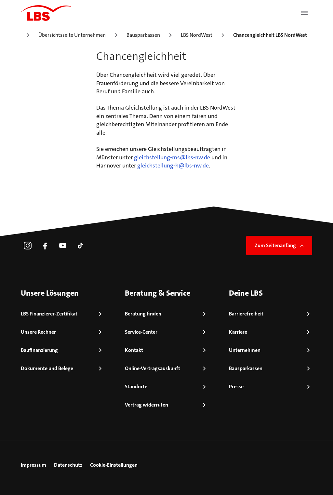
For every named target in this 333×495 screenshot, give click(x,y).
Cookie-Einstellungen (114, 465)
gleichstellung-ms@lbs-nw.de (172, 157)
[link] (27, 245)
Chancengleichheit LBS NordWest (270, 35)
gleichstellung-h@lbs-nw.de (173, 165)
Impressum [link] (33, 465)
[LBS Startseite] (46, 13)
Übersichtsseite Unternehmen (72, 35)
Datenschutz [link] (68, 465)
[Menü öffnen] (304, 13)
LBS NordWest (196, 35)
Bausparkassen (143, 35)
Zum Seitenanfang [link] (280, 245)
